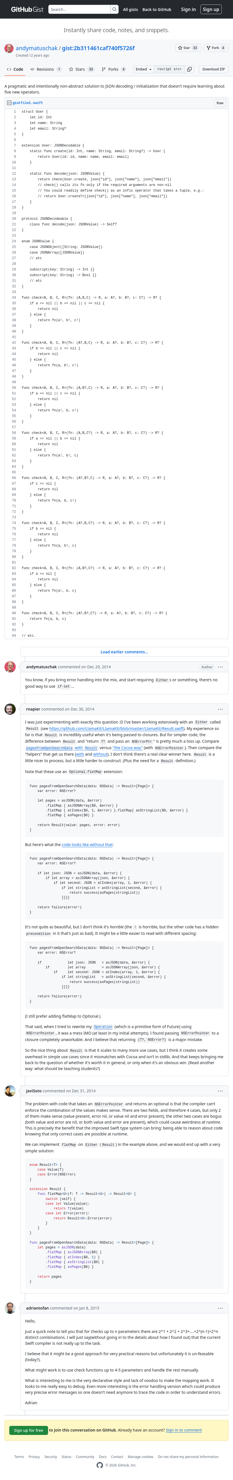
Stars (82, 69)
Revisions (46, 69)
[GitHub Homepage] (99, 1465)
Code (15, 69)
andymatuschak (37, 48)
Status (66, 1456)
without (100, 754)
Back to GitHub (156, 9)
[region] (116, 374)
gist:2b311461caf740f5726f (98, 48)
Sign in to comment (184, 1430)
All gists (130, 9)
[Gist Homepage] (27, 9)
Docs (103, 1456)
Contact (117, 1456)
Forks (113, 69)
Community (85, 1456)
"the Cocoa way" (128, 747)
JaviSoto (34, 1090)
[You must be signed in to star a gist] (188, 48)
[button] (189, 69)
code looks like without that (87, 844)
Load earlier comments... (124, 651)
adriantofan (37, 1308)
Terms (19, 1456)
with (62, 747)
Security (50, 1456)
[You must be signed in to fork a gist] (216, 48)
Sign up (211, 9)
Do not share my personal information (188, 1456)
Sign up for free (28, 1430)
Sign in (188, 9)
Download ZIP (213, 69)
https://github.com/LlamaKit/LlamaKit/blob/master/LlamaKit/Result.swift (116, 728)
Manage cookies (140, 1456)
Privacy (34, 1456)
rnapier (33, 709)
